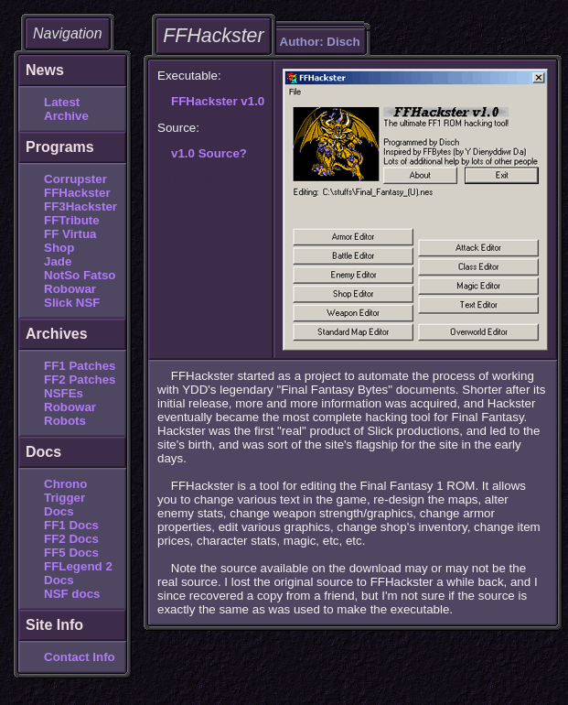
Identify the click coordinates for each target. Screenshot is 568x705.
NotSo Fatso (80, 275)
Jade (57, 261)
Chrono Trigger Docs (65, 497)
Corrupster (75, 179)
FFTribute (72, 220)
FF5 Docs (71, 552)
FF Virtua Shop (70, 241)
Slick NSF (72, 302)
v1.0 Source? (209, 153)
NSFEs (63, 393)
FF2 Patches (80, 379)
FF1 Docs (71, 525)
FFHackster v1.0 (217, 101)
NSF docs (72, 594)
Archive (66, 116)
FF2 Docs (71, 539)
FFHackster (77, 193)
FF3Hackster (80, 206)
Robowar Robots (70, 414)
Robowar (70, 289)
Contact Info (79, 657)
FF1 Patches (80, 366)
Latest (62, 102)
